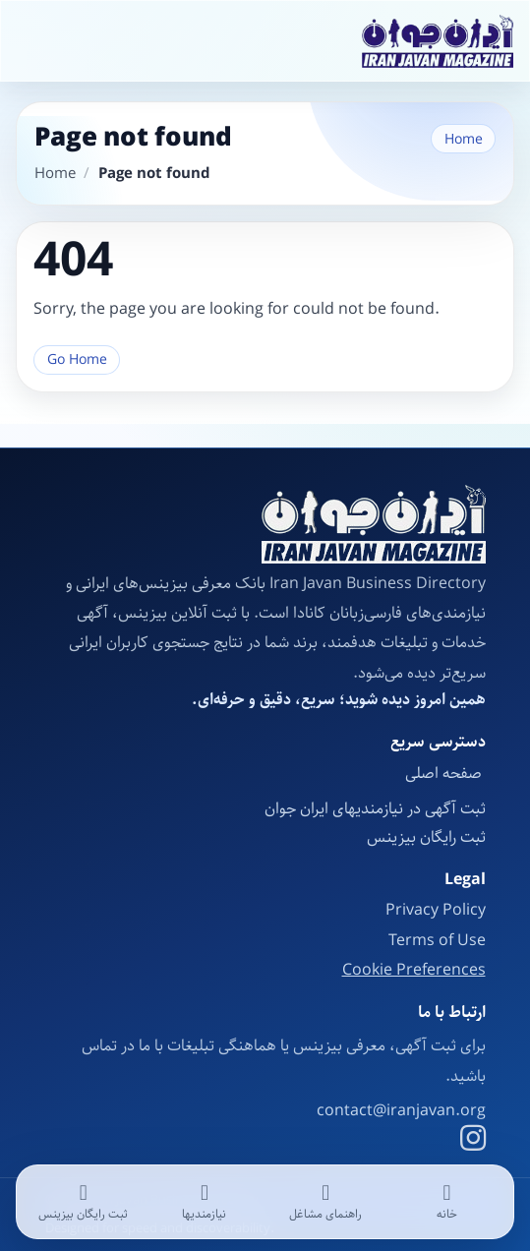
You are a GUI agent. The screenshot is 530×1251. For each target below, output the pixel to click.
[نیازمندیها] (204, 1201)
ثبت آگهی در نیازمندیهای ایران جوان (375, 809)
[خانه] (446, 1201)
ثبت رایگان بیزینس (426, 837)
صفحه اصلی (445, 773)
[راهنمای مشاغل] (325, 1201)
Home (463, 139)
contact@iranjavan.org (401, 1111)
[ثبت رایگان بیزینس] (83, 1201)
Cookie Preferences (414, 971)
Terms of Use (437, 940)
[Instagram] (473, 1140)
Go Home (77, 359)
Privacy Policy (435, 910)
